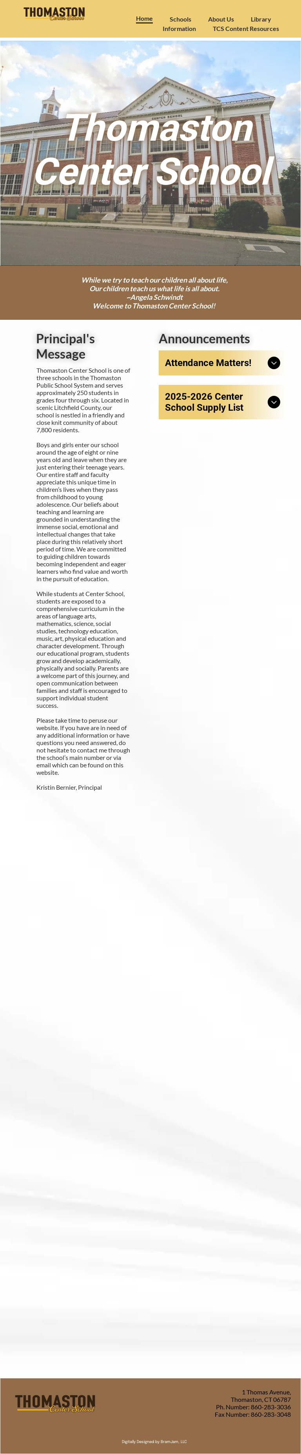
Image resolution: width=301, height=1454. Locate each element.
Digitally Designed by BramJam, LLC (154, 1442)
